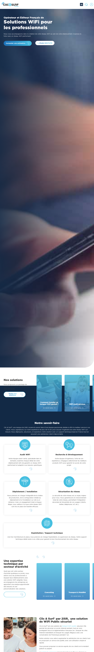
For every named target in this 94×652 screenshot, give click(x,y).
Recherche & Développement (69, 454)
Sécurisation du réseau (69, 492)
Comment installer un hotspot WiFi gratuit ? (49, 403)
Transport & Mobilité (77, 594)
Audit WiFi (25, 454)
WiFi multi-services (77, 404)
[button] (81, 4)
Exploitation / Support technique (47, 534)
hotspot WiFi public (69, 627)
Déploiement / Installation (24, 492)
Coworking (49, 594)
